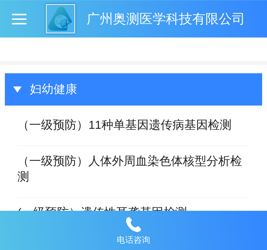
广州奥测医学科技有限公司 (166, 18)
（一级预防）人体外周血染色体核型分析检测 (129, 169)
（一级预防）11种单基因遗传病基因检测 (124, 124)
